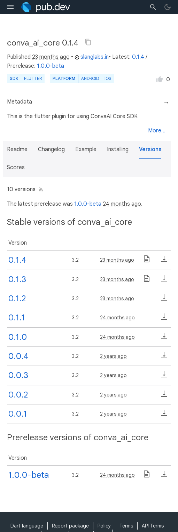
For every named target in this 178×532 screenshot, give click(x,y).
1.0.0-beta (50, 66)
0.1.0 (17, 337)
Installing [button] (118, 149)
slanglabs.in (92, 57)
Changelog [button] (51, 149)
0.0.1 (17, 414)
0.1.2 (17, 298)
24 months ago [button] (122, 203)
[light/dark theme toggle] (167, 7)
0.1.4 (138, 57)
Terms (126, 526)
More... (156, 130)
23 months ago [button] (51, 57)
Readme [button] (17, 149)
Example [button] (85, 149)
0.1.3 (17, 279)
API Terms (153, 526)
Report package (70, 526)
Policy (104, 526)
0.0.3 (18, 375)
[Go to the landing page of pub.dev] (45, 7)
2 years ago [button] (113, 356)
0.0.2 (18, 395)
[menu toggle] (10, 7)
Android (90, 78)
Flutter (33, 78)
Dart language (26, 526)
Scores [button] (16, 167)
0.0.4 (18, 356)
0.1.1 (16, 317)
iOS (108, 78)
